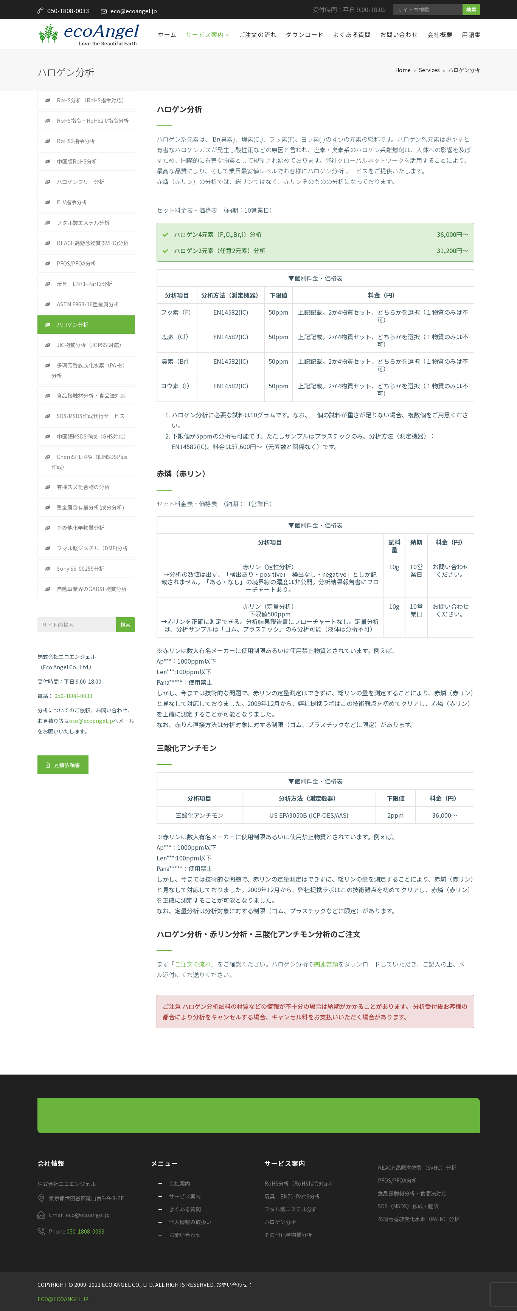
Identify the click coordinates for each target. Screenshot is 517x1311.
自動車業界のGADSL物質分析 (92, 589)
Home (403, 70)
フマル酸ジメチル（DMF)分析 (92, 548)
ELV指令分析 (72, 202)
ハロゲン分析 (72, 324)
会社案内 (179, 1183)
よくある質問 (352, 34)
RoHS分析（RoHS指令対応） (92, 100)
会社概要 (440, 34)
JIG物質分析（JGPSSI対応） (90, 345)
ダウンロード (305, 34)
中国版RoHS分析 (77, 161)
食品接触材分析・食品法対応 (91, 395)
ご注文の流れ (258, 34)
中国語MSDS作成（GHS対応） (93, 436)
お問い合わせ (399, 34)
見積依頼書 (63, 765)
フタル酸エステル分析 (83, 222)
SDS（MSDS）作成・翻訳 (408, 1206)
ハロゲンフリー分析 (80, 181)
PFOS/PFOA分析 (76, 263)
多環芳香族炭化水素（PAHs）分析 (89, 370)
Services (429, 70)
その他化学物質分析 (80, 527)
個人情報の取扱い (190, 1222)
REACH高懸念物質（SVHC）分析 (417, 1167)
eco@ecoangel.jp (133, 11)
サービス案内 (206, 34)
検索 (471, 9)
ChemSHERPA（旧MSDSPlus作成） (89, 462)
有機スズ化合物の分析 (83, 487)
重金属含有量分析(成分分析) (90, 507)
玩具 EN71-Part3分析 (84, 283)
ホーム (167, 34)
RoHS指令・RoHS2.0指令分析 (93, 120)
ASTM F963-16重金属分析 (88, 304)
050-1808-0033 (73, 696)
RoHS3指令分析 (76, 141)
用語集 (471, 34)
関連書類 (326, 963)
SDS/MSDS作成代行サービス (91, 416)
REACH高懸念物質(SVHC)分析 (93, 243)
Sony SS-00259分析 (80, 568)
